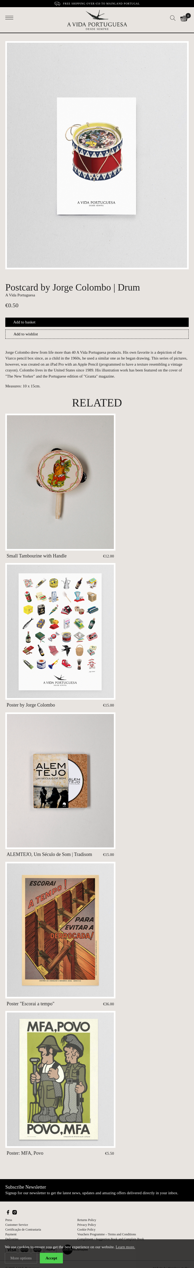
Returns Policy (86, 1220)
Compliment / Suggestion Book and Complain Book (110, 1239)
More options (21, 1259)
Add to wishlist (26, 334)
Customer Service (16, 1225)
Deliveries (11, 1239)
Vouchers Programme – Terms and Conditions (106, 1234)
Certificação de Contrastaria (23, 1229)
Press (8, 1220)
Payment (10, 1234)
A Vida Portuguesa (20, 295)
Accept (51, 1259)
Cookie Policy (86, 1229)
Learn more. (125, 1247)
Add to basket (24, 322)
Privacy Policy (86, 1225)
